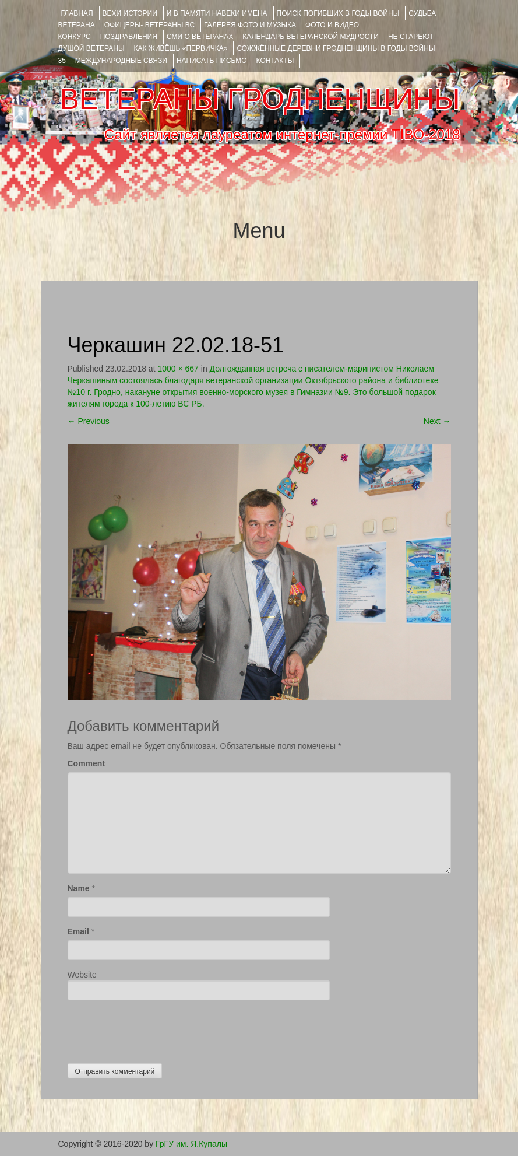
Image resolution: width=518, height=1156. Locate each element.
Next (437, 421)
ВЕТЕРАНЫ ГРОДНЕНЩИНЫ (259, 99)
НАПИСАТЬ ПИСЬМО (212, 61)
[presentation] (156, 1029)
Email (78, 931)
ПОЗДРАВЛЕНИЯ (128, 37)
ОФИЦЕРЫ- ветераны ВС (149, 25)
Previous (89, 421)
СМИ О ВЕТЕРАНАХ (200, 37)
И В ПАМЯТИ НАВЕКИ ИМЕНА (217, 13)
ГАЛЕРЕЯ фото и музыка (250, 25)
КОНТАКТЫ (275, 61)
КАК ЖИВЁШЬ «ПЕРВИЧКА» (181, 48)
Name (79, 888)
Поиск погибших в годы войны (338, 13)
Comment (86, 763)
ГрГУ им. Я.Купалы (191, 1143)
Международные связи (121, 61)
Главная (77, 13)
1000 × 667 (177, 368)
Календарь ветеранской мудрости (310, 37)
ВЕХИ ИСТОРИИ (130, 13)
